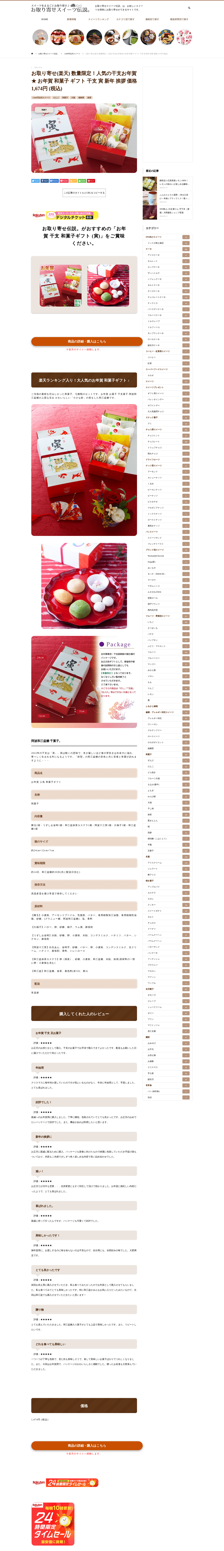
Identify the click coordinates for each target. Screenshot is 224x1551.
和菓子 (65, 98)
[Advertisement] (167, 113)
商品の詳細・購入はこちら (87, 341)
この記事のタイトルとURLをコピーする (84, 193)
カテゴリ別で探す (125, 19)
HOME (44, 19)
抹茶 (89, 98)
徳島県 (81, 98)
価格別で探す (152, 19)
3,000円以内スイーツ (41, 98)
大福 (73, 98)
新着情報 (71, 19)
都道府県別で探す (179, 19)
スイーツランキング (98, 19)
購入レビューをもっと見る (46, 1378)
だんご (56, 98)
